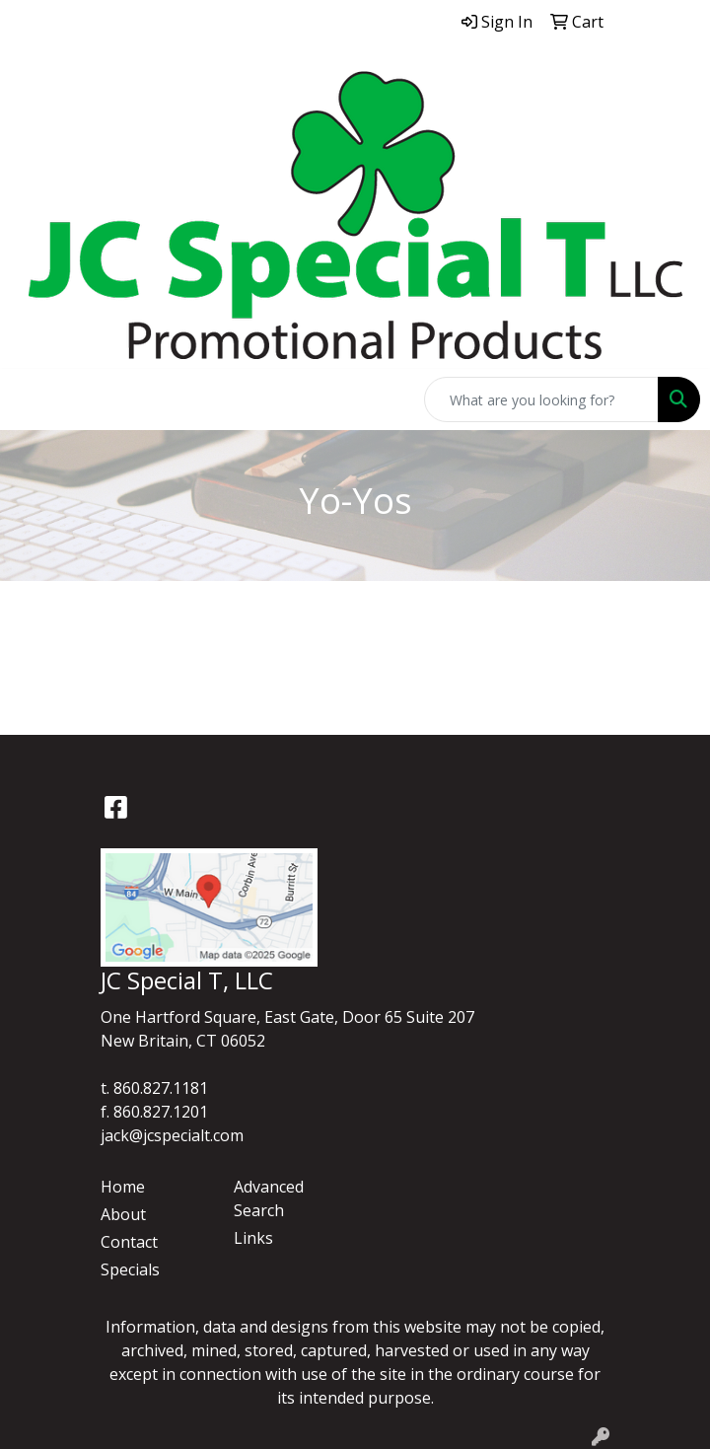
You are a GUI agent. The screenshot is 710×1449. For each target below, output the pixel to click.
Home (123, 1186)
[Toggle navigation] (30, 399)
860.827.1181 (160, 1088)
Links (253, 1238)
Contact (129, 1242)
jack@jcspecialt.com (172, 1135)
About (123, 1214)
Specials (130, 1269)
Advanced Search (269, 1198)
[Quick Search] (541, 399)
